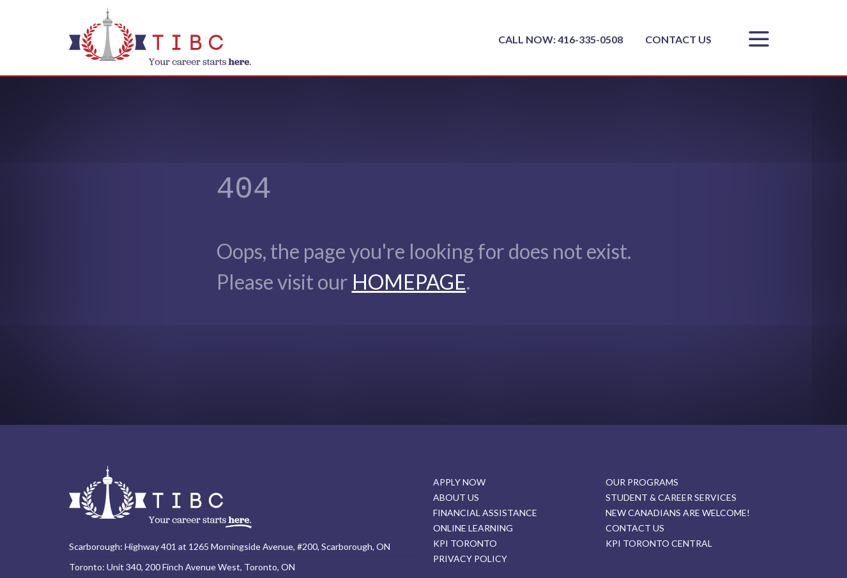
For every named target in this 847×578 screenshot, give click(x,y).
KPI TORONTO (465, 543)
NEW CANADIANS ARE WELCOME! (678, 512)
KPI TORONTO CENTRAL (659, 543)
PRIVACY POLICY (470, 558)
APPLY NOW (459, 482)
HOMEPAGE (409, 281)
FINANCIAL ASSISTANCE (485, 512)
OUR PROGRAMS (642, 482)
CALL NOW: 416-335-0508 (561, 39)
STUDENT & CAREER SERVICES (671, 497)
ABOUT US (456, 497)
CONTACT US (678, 39)
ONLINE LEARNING (473, 527)
